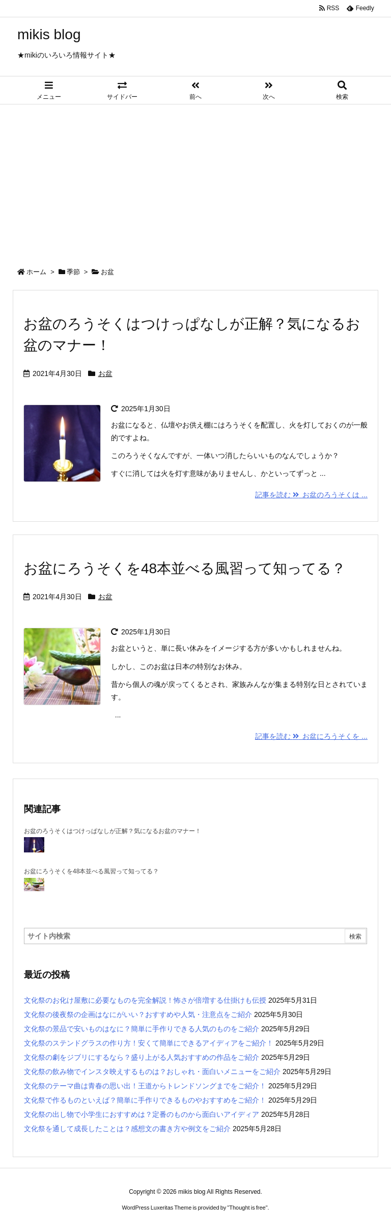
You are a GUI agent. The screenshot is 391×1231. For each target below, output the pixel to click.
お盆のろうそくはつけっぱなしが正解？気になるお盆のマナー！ (112, 831)
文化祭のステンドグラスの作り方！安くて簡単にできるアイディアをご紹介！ (148, 1043)
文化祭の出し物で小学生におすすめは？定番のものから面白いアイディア (141, 1114)
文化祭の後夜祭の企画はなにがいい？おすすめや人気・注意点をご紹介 (138, 1014)
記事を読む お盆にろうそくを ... (311, 736)
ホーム (36, 272)
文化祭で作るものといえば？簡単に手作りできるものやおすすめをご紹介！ (145, 1100)
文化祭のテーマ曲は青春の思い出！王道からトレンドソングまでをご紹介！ (145, 1086)
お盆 (105, 373)
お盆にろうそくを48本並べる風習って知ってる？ (184, 568)
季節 (73, 272)
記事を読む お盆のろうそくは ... (311, 495)
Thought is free (247, 1208)
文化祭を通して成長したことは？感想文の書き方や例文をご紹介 (127, 1129)
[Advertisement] (195, 181)
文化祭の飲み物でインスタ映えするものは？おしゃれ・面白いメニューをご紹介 (152, 1071)
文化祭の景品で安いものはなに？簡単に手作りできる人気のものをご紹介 (141, 1029)
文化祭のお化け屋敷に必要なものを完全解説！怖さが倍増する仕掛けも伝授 (145, 1000)
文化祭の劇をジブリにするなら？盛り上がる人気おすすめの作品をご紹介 (141, 1057)
